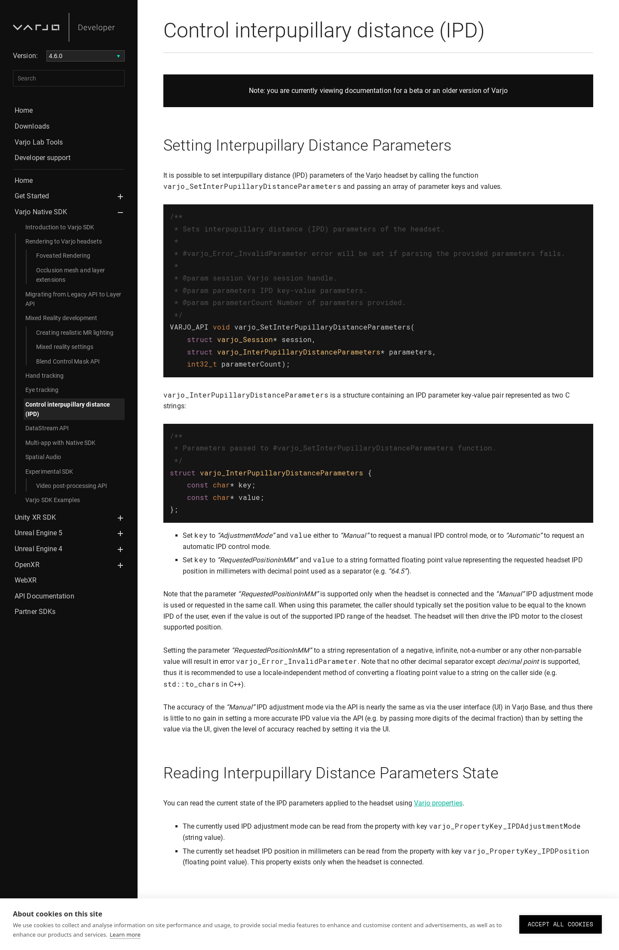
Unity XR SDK (35, 517)
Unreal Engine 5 (39, 533)
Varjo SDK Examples (52, 500)
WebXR (26, 580)
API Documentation (44, 596)
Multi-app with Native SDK (60, 442)
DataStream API (47, 428)
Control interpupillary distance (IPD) (67, 409)
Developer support (42, 158)
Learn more (125, 934)
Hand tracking (44, 375)
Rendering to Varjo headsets (63, 241)
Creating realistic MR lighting (74, 332)
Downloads (32, 126)
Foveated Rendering (63, 255)
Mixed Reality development (61, 318)
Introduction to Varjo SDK (60, 227)
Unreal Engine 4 (39, 549)
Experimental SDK (49, 471)
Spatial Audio (43, 456)
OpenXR (27, 565)
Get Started (32, 196)
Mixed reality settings (64, 346)
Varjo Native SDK (41, 212)
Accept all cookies (560, 924)
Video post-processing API (71, 485)
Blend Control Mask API (68, 361)
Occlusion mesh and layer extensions (70, 275)
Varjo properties (438, 786)
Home (24, 110)
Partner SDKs (35, 612)
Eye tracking (41, 389)
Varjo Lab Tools (39, 142)
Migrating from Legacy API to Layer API (73, 299)
